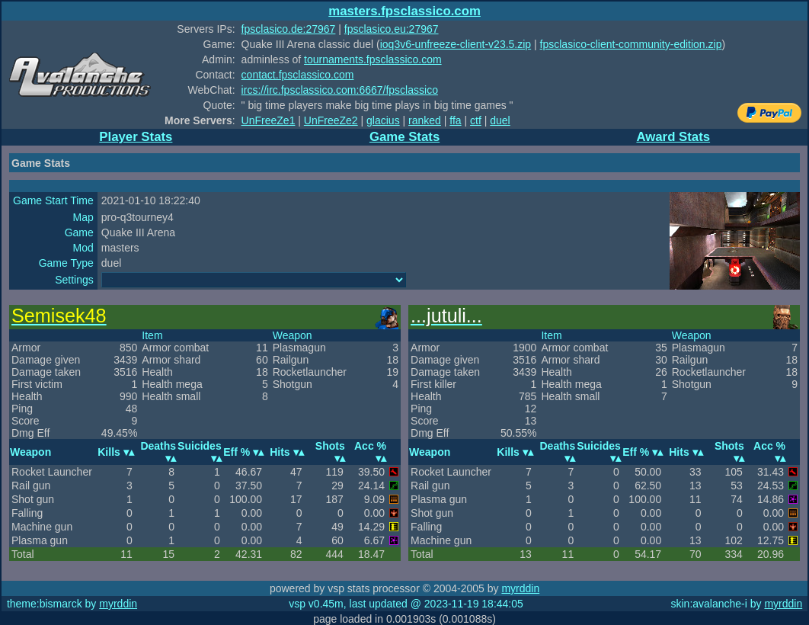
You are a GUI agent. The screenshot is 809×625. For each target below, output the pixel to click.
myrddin (520, 588)
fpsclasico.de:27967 (288, 29)
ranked (424, 120)
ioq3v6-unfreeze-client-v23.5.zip (455, 44)
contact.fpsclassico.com (297, 75)
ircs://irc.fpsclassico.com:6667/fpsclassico (339, 90)
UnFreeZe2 (331, 120)
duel (500, 120)
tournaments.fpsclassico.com (373, 59)
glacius (383, 120)
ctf (475, 120)
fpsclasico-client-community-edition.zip (631, 44)
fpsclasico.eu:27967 (391, 29)
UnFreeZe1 (268, 120)
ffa (455, 120)
